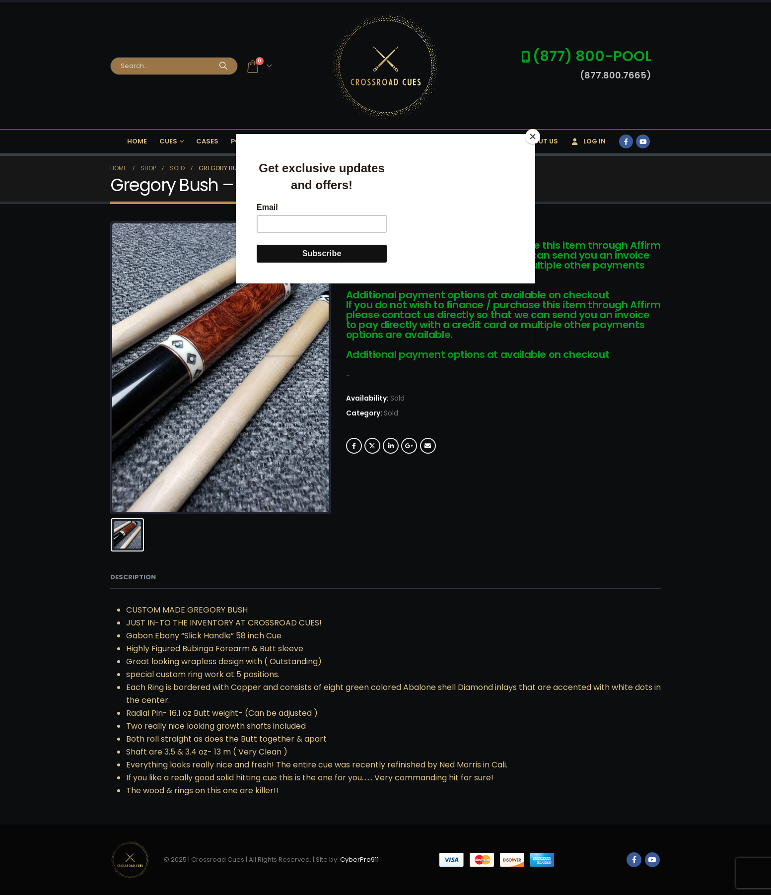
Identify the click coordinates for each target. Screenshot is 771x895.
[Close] (532, 136)
